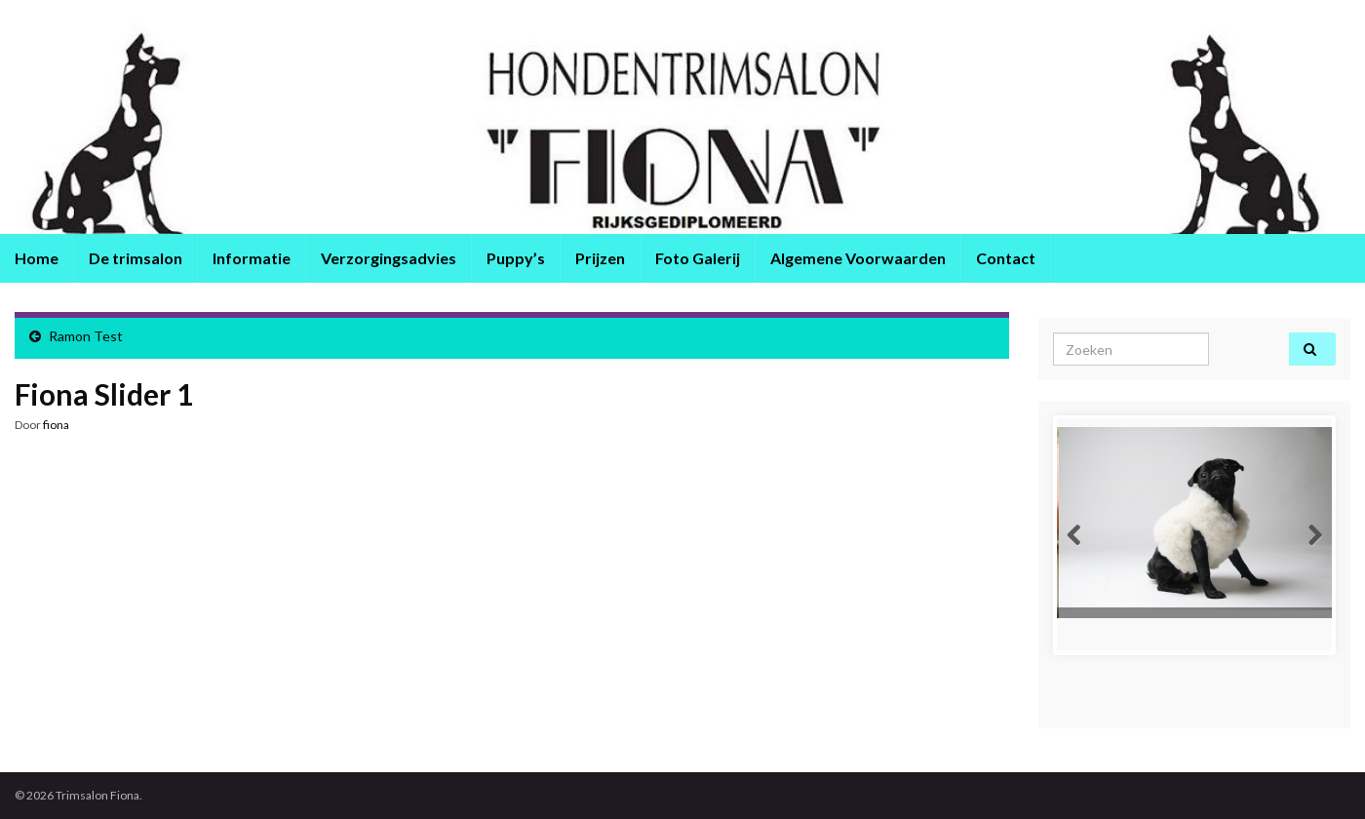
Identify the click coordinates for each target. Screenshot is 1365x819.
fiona (56, 424)
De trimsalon (135, 258)
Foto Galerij (697, 258)
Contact (1005, 258)
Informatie (252, 258)
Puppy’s (516, 258)
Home (36, 258)
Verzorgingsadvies (388, 258)
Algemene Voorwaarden (858, 258)
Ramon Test (86, 336)
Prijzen (600, 258)
